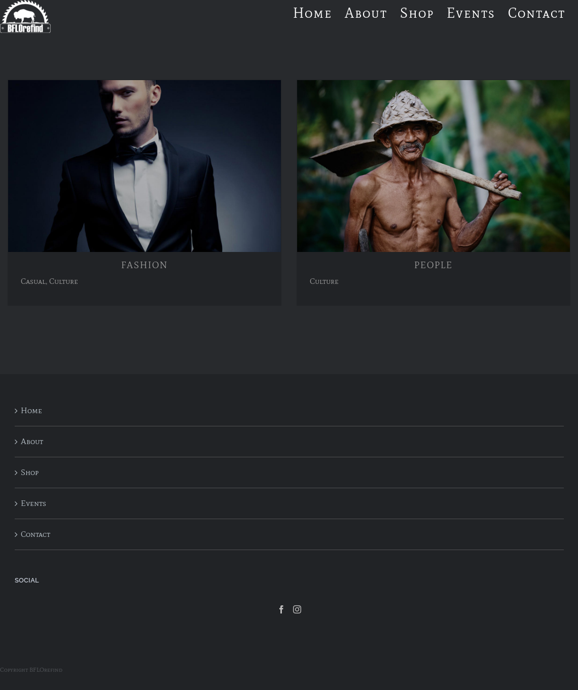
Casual (33, 281)
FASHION (144, 265)
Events (33, 503)
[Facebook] (281, 609)
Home (31, 410)
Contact (35, 534)
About (32, 441)
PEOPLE (433, 265)
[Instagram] (297, 609)
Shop (30, 472)
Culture (63, 281)
